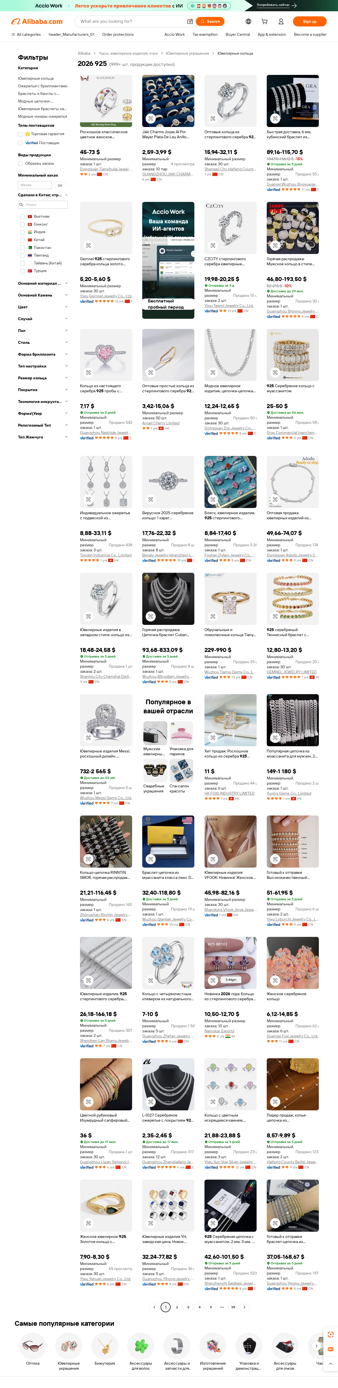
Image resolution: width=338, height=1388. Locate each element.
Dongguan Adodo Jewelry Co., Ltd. (293, 555)
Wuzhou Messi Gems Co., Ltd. (106, 798)
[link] (330, 1334)
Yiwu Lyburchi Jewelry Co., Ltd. (293, 919)
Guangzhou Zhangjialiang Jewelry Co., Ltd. (168, 1162)
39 (233, 1307)
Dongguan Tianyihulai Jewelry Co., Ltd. (106, 169)
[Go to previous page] (154, 1307)
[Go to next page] (244, 1307)
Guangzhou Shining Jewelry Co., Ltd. (293, 311)
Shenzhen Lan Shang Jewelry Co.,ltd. (106, 1040)
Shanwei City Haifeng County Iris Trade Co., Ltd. (230, 169)
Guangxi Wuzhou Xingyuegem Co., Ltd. (293, 184)
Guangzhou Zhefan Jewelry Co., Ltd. (168, 1036)
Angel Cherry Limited (160, 423)
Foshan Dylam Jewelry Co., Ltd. (230, 555)
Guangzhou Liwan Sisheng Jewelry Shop (106, 1162)
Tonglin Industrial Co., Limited (106, 555)
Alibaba (84, 53)
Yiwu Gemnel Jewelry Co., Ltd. (106, 296)
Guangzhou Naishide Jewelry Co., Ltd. (106, 432)
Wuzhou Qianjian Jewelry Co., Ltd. (168, 919)
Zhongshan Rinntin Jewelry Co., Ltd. (106, 914)
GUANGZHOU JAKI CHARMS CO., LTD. (168, 174)
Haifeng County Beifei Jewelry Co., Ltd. (293, 1162)
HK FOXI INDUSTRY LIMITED (229, 793)
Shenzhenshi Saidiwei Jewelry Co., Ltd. (230, 1283)
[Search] (210, 21)
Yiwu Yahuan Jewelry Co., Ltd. (105, 1278)
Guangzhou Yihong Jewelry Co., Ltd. (168, 1278)
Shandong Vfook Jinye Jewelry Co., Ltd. (230, 909)
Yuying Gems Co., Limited (289, 793)
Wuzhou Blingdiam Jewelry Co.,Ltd (168, 676)
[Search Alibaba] (131, 21)
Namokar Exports (219, 1031)
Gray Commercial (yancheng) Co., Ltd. (293, 432)
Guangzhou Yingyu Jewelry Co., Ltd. (293, 1283)
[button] (190, 21)
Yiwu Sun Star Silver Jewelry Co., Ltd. (230, 1162)
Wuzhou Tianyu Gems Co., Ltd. (230, 672)
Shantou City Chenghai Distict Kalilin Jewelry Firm (106, 676)
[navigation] (43, 681)
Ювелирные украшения (187, 53)
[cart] (265, 22)
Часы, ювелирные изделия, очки (128, 53)
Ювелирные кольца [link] (235, 53)
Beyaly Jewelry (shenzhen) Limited (168, 555)
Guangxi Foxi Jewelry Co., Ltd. (292, 1036)
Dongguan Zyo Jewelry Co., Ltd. (230, 428)
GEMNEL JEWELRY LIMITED (292, 672)
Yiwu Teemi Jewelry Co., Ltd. (229, 305)
